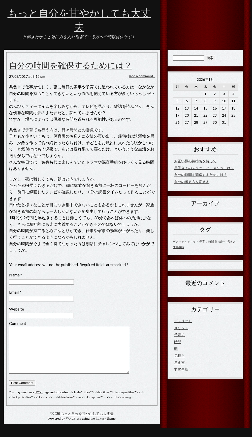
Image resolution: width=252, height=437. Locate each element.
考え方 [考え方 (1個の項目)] (231, 241)
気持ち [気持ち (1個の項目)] (222, 241)
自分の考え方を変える (191, 181)
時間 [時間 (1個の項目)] (211, 241)
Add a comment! (142, 76)
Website (16, 308)
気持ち (179, 355)
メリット (181, 328)
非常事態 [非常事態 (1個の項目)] (178, 247)
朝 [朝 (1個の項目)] (216, 241)
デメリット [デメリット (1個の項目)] (180, 241)
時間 (177, 342)
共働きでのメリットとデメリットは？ (204, 168)
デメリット (183, 321)
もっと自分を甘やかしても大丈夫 (87, 423)
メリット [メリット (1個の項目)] (193, 241)
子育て (179, 334)
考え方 (179, 362)
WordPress (73, 427)
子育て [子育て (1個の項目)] (203, 241)
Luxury (101, 427)
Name (14, 274)
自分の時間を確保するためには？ (70, 65)
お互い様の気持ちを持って (195, 161)
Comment (17, 323)
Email (14, 292)
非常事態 (181, 369)
